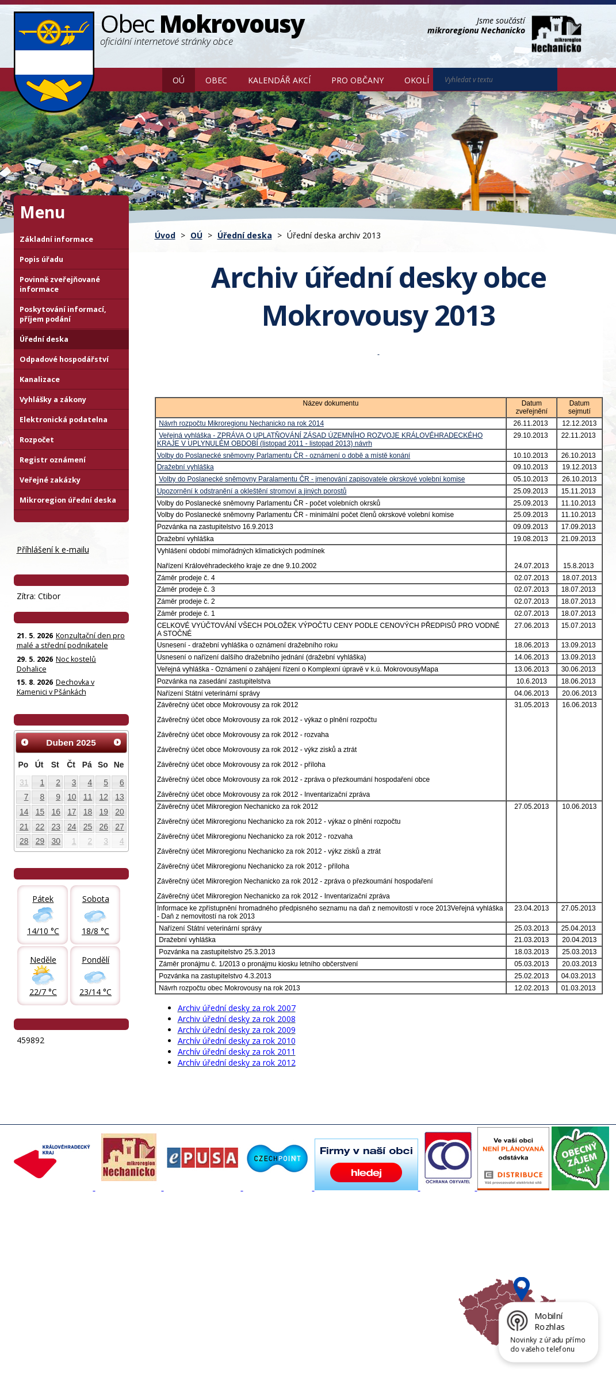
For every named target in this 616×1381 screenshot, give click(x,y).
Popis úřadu (41, 259)
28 (24, 841)
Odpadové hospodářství (64, 359)
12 (104, 796)
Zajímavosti (148, 1285)
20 (119, 811)
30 (55, 841)
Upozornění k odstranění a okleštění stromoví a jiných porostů (252, 491)
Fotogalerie (147, 1254)
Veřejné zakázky (50, 480)
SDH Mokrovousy (158, 1295)
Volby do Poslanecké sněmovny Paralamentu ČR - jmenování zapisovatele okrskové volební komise (312, 479)
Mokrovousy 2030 (269, 1264)
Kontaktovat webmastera (134, 1353)
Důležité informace (270, 1275)
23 (55, 826)
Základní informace (56, 239)
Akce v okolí (366, 1244)
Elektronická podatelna (64, 420)
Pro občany (357, 80)
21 (24, 826)
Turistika (361, 1254)
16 (55, 811)
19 (104, 811)
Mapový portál (263, 1244)
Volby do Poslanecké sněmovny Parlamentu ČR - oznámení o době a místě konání (283, 456)
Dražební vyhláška (185, 467)
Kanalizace (40, 379)
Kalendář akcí (279, 80)
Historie (141, 1275)
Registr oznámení (53, 460)
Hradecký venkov (376, 1275)
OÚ (179, 80)
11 (87, 796)
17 (71, 811)
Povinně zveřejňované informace (60, 284)
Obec (216, 80)
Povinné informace (53, 1264)
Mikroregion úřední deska (68, 500)
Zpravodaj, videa (158, 1264)
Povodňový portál (269, 1254)
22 (40, 826)
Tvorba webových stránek (105, 1364)
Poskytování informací (58, 1275)
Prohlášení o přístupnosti (278, 1353)
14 (24, 811)
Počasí (357, 1285)
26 (104, 826)
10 (71, 796)
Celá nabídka (43, 1295)
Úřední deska (244, 235)
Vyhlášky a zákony (53, 399)
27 (119, 826)
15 (40, 811)
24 (71, 826)
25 (87, 826)
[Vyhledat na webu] (573, 80)
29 (40, 841)
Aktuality (143, 1244)
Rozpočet (37, 440)
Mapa (356, 1295)
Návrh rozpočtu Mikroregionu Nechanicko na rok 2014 (241, 423)
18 (87, 811)
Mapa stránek (206, 1353)
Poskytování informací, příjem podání (63, 314)
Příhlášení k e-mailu (53, 549)
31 (24, 782)
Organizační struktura (57, 1254)
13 (119, 796)
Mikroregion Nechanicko (388, 1264)
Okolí (416, 80)
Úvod (145, 79)
